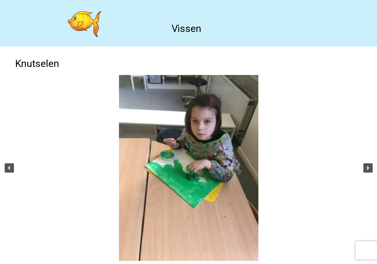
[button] (9, 168)
